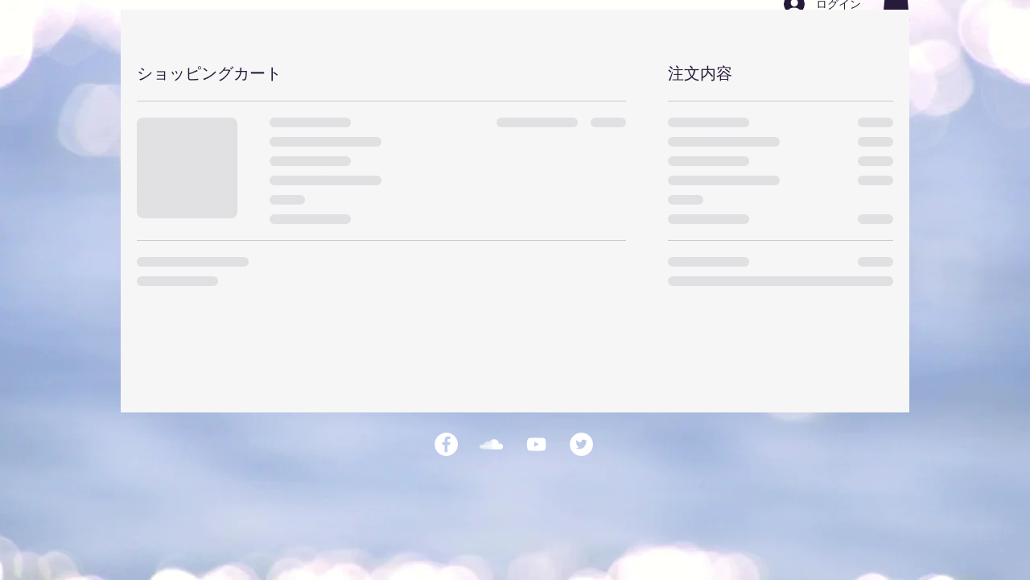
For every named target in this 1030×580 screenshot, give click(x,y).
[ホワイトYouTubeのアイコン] (536, 444)
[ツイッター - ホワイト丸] (581, 444)
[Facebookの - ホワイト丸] (446, 444)
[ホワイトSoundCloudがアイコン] (491, 444)
